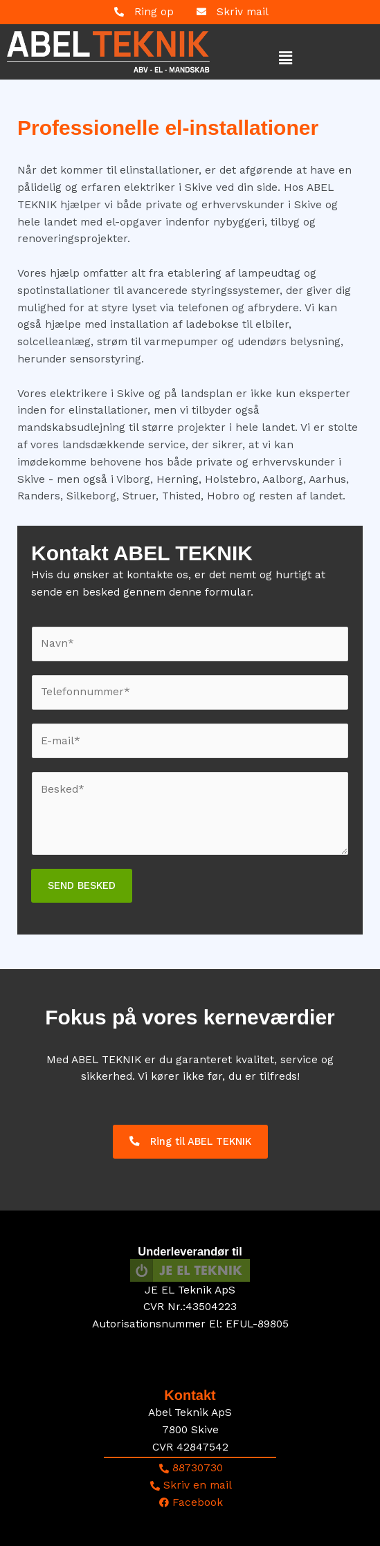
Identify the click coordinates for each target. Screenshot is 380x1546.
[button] (257, 58)
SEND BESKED (82, 885)
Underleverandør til (190, 1251)
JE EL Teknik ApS (190, 1290)
